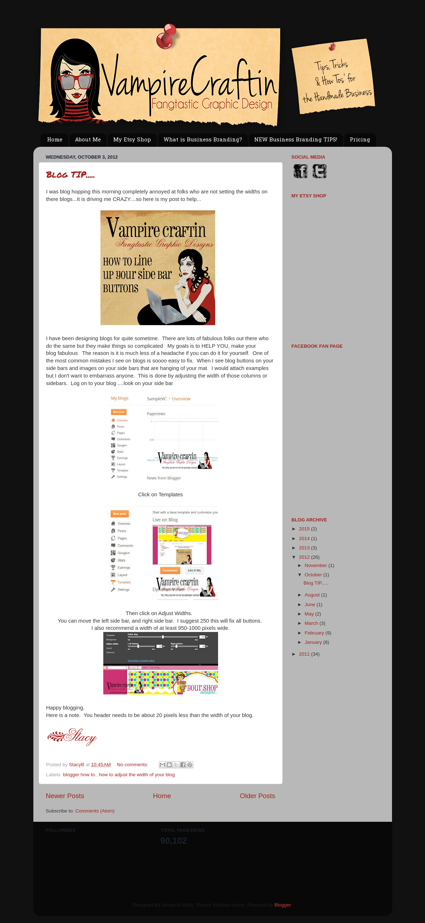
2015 (305, 528)
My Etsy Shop (132, 140)
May (310, 614)
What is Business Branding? (203, 140)
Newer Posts (65, 796)
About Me (88, 140)
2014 (305, 538)
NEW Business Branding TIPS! (295, 140)
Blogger (282, 905)
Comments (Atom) (95, 811)
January (314, 642)
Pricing (360, 140)
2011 (305, 654)
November (317, 565)
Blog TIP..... (70, 174)
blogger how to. (79, 774)
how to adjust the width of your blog (137, 774)
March (312, 623)
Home (54, 140)
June (311, 604)
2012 (305, 557)
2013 (305, 547)
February (315, 633)
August (313, 595)
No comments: (133, 764)
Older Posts (257, 796)
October (314, 574)
